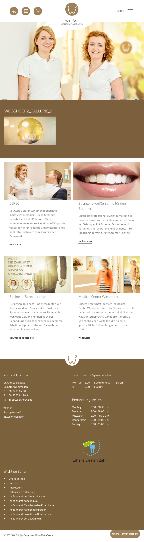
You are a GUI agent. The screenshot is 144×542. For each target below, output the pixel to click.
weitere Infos (85, 241)
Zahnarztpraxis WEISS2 (72, 13)
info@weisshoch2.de (26, 11)
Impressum (15, 487)
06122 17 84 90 (14, 11)
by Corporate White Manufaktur (37, 535)
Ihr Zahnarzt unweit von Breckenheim (30, 514)
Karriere (13, 483)
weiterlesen (15, 244)
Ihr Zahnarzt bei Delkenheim (25, 518)
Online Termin (38, 11)
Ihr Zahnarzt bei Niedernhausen (27, 496)
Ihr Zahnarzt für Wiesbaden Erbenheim (31, 505)
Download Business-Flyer (22, 337)
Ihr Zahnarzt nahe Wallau (23, 500)
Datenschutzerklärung (22, 491)
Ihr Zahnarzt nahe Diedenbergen (27, 509)
